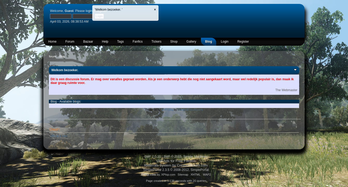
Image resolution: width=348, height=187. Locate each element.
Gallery (191, 41)
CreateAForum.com (190, 109)
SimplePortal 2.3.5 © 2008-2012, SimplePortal (176, 170)
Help (105, 41)
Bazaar (88, 41)
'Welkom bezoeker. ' (108, 9)
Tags (120, 41)
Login (224, 41)
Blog (208, 41)
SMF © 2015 (172, 156)
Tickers (156, 41)
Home (52, 41)
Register (243, 41)
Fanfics (138, 41)
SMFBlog (167, 109)
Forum (69, 41)
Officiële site (58, 136)
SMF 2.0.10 (152, 156)
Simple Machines (195, 156)
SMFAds (162, 161)
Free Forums (186, 161)
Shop (174, 41)
